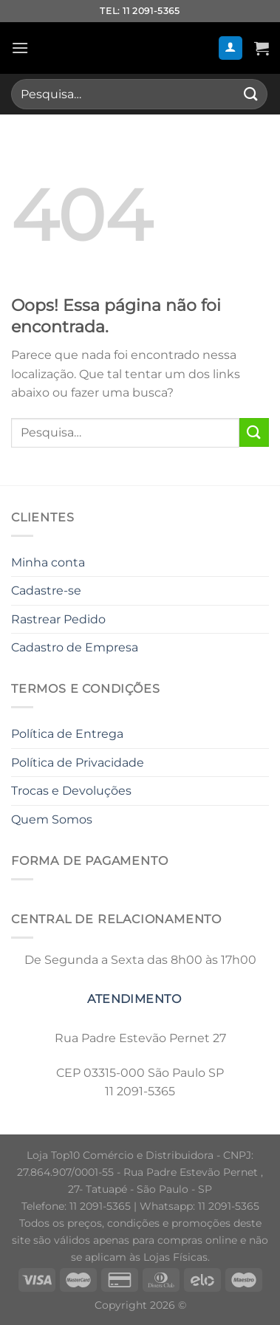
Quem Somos (51, 819)
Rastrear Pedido (58, 619)
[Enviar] (251, 94)
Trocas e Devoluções (71, 791)
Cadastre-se (46, 590)
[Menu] (20, 48)
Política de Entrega (67, 734)
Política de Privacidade (77, 763)
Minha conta (48, 562)
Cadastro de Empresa (74, 647)
